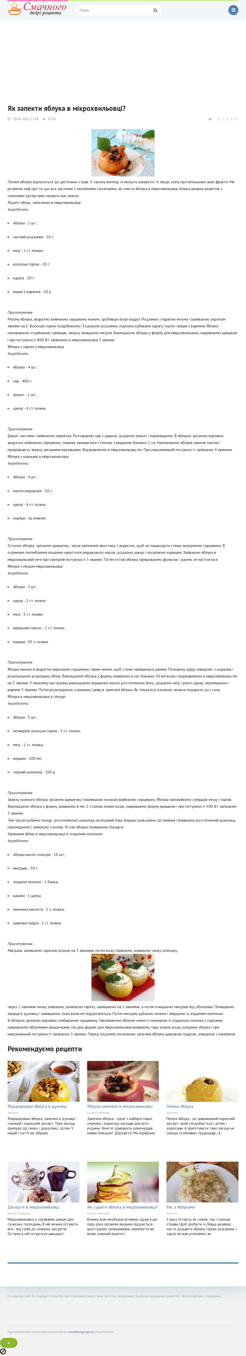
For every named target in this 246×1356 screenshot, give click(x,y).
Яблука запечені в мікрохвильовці (120, 1106)
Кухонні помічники (98, 1112)
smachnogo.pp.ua (81, 1332)
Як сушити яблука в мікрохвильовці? (122, 1207)
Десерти (13, 1112)
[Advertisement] (123, 58)
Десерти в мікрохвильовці (33, 1207)
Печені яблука (179, 1106)
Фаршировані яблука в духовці (37, 1106)
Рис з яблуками (180, 1207)
